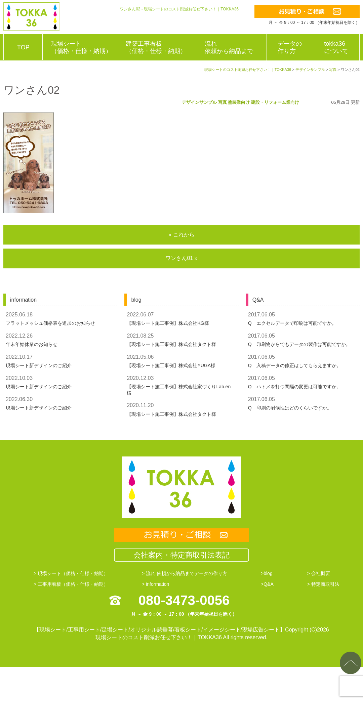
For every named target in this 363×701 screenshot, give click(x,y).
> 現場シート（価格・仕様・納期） (71, 573)
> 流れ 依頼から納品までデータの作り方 (184, 573)
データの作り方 (290, 47)
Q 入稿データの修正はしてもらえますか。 (294, 365)
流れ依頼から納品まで (229, 47)
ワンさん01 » (181, 258)
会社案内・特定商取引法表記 (181, 555)
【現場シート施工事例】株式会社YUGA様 (171, 365)
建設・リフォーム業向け (275, 102)
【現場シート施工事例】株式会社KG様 (168, 323)
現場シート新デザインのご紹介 (39, 365)
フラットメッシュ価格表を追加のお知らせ (50, 323)
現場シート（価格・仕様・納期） (81, 47)
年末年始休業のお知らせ (31, 344)
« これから (181, 234)
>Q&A (267, 584)
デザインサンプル (199, 102)
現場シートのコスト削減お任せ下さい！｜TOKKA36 (158, 637)
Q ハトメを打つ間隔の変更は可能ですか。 (294, 386)
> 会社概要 (318, 573)
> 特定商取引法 (323, 584)
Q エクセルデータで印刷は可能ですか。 (292, 323)
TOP (23, 47)
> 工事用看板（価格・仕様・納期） (71, 584)
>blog (267, 573)
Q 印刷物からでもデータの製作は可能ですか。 (299, 344)
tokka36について (336, 47)
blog (136, 300)
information (23, 300)
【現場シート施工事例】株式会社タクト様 (171, 344)
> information (155, 584)
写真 (222, 102)
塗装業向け (239, 102)
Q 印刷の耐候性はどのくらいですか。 (290, 407)
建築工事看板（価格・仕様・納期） (156, 47)
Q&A (258, 300)
